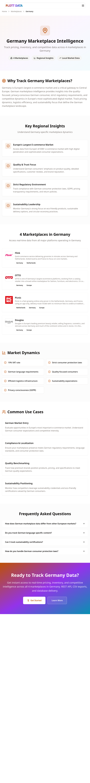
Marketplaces (16, 11)
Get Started (34, 600)
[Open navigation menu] (82, 5)
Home (4, 11)
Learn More (57, 600)
